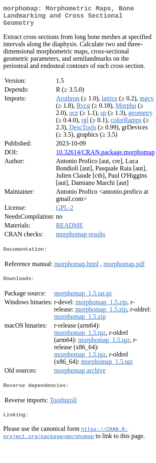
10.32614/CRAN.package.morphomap (105, 157)
